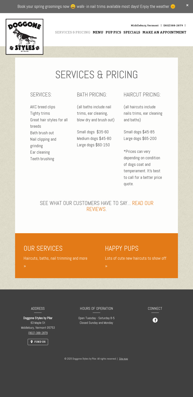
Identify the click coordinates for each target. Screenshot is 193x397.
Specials (131, 32)
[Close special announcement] (187, 5)
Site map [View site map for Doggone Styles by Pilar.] (123, 358)
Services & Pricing (72, 32)
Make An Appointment (164, 32)
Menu (98, 32)
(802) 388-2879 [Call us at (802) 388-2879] (173, 25)
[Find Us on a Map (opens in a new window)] (38, 342)
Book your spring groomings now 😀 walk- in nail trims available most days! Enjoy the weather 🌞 (97, 6)
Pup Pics (113, 32)
